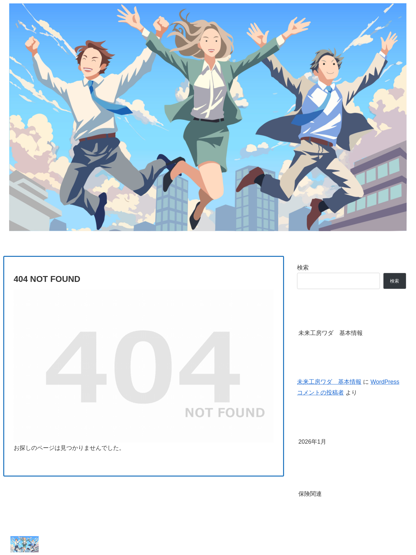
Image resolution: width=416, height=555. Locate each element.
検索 (303, 267)
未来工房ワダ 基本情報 (330, 333)
